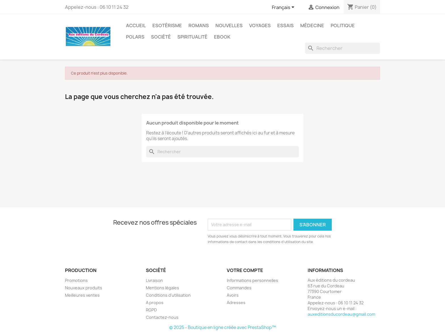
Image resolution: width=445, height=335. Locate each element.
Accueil (136, 25)
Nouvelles (229, 25)
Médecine (312, 25)
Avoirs (233, 295)
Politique (343, 25)
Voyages (260, 25)
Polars (135, 37)
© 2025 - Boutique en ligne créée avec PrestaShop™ (222, 327)
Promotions (76, 280)
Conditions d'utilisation (168, 295)
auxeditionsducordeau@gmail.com (341, 314)
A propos (154, 302)
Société (161, 37)
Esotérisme (167, 25)
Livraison (154, 280)
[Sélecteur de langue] (284, 7)
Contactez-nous (162, 317)
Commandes (239, 287)
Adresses (236, 302)
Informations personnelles (252, 280)
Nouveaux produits (83, 287)
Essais (285, 25)
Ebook (222, 37)
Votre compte (245, 270)
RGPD (151, 310)
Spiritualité (192, 37)
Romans (198, 25)
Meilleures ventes (82, 295)
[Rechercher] (342, 48)
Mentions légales (162, 287)
